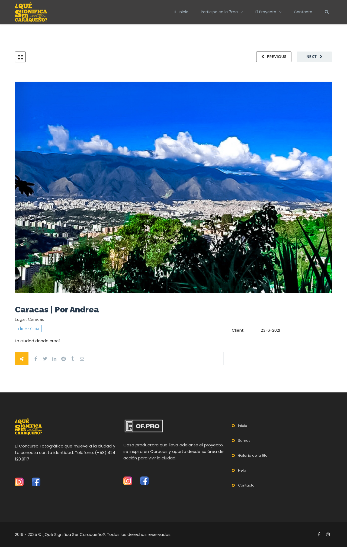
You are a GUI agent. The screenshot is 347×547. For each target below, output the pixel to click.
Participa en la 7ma (219, 12)
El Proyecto (265, 12)
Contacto (303, 12)
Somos (244, 440)
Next (312, 56)
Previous (277, 56)
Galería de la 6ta (253, 455)
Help (242, 470)
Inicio (181, 12)
